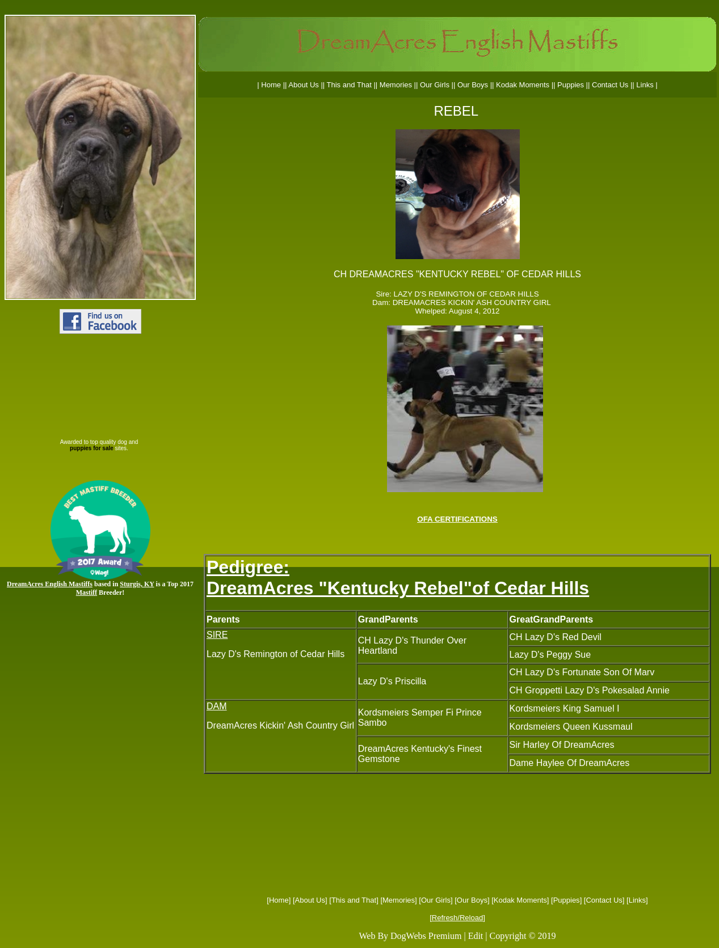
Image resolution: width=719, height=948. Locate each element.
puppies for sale (91, 448)
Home (279, 900)
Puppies (566, 900)
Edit (475, 936)
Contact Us (604, 900)
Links (637, 900)
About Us (310, 900)
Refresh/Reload (457, 917)
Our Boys (472, 900)
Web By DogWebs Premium (410, 936)
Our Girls (436, 900)
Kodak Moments (520, 900)
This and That (353, 900)
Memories (398, 900)
